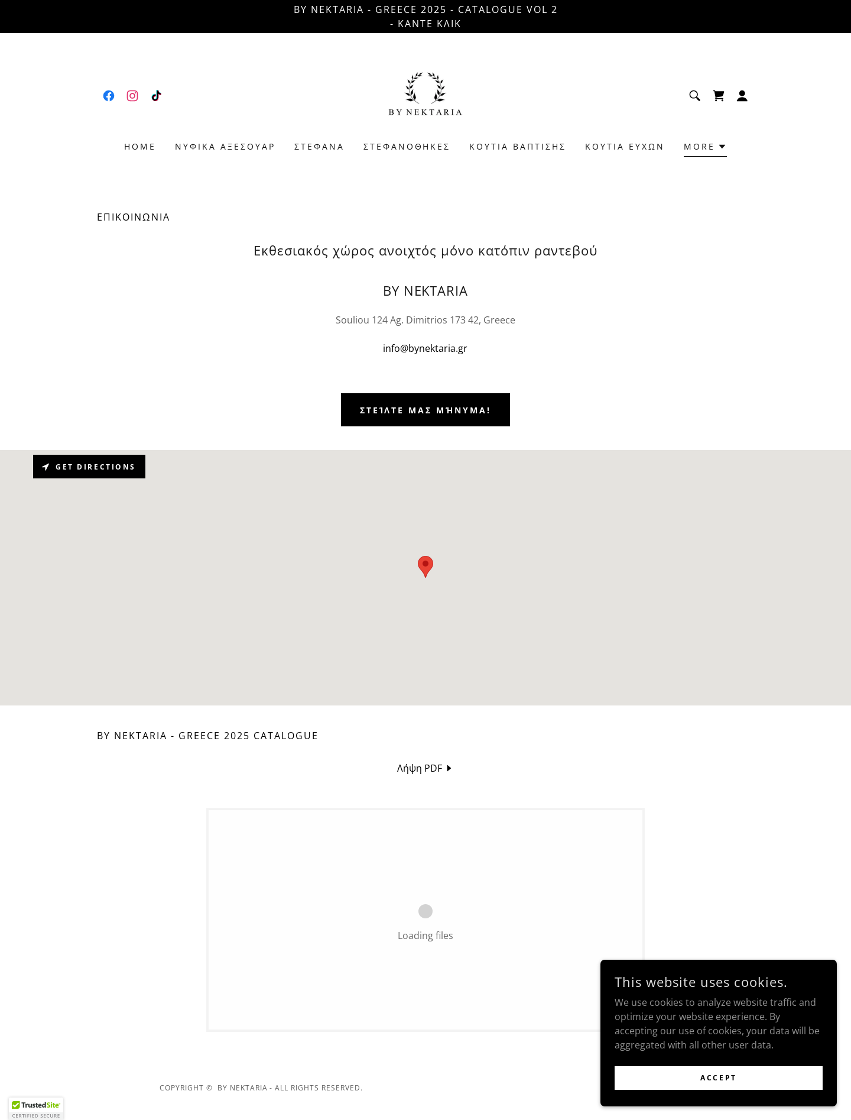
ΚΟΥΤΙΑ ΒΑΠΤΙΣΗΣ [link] (517, 146)
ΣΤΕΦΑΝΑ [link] (319, 146)
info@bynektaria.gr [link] (425, 348)
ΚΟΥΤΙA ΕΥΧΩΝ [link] (625, 146)
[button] (742, 96)
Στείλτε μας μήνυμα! (426, 410)
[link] (109, 96)
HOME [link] (140, 146)
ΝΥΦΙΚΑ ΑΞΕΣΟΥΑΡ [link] (225, 146)
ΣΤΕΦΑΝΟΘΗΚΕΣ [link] (407, 146)
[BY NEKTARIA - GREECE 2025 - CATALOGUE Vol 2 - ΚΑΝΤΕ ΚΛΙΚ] (425, 16)
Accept (718, 1078)
